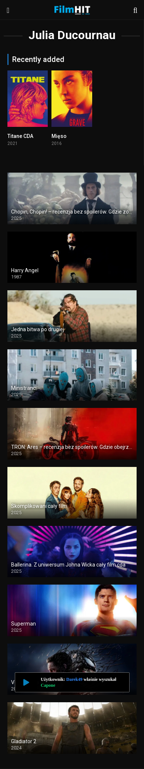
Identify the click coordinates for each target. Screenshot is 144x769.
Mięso (59, 136)
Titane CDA (20, 136)
